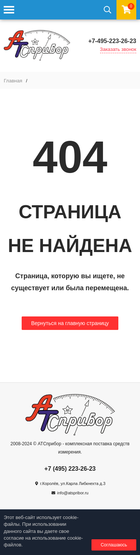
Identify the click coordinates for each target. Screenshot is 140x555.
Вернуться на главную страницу (70, 323)
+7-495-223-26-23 (112, 41)
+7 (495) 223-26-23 (70, 468)
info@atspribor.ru (72, 493)
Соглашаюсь (114, 545)
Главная (13, 80)
